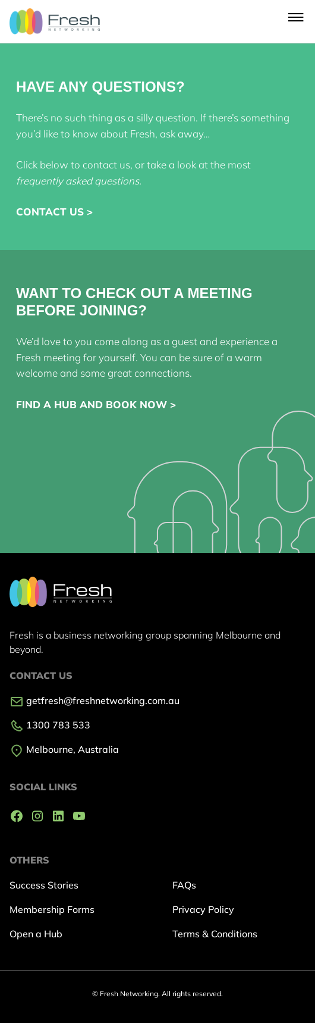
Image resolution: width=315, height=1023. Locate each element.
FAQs (184, 885)
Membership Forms (52, 909)
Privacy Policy (203, 909)
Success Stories (44, 885)
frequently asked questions (77, 180)
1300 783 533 (50, 725)
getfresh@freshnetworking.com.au (94, 700)
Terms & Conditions (214, 934)
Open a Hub (36, 934)
